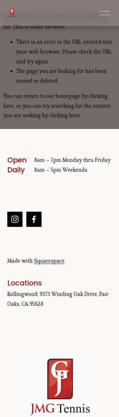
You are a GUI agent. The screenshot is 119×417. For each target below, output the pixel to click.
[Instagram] (15, 219)
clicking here (64, 115)
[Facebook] (34, 219)
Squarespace (49, 260)
